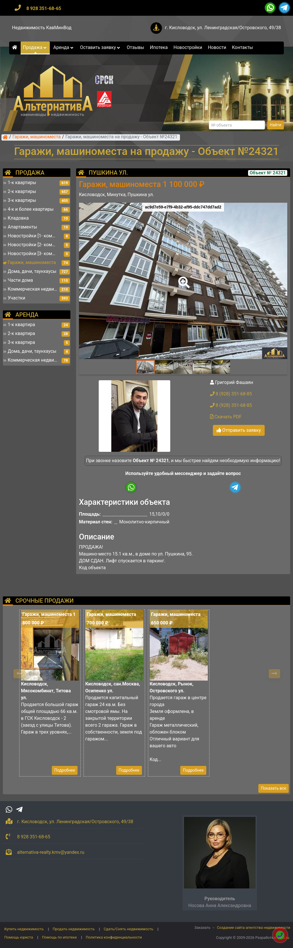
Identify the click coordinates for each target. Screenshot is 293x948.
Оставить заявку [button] (100, 47)
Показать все (273, 788)
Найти (276, 125)
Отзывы (135, 47)
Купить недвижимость (24, 929)
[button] (182, 278)
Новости (217, 47)
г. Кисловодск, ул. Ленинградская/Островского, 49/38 (223, 27)
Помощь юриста (18, 937)
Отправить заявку (239, 430)
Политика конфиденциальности (114, 937)
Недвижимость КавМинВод (42, 27)
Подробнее (64, 770)
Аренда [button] (63, 47)
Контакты (242, 47)
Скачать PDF (226, 416)
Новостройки (187, 47)
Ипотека (159, 47)
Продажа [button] (35, 47)
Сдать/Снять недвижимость (128, 929)
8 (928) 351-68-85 (231, 394)
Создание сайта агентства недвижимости (253, 927)
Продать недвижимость (74, 929)
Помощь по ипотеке (59, 937)
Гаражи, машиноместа (37, 137)
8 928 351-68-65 (43, 8)
